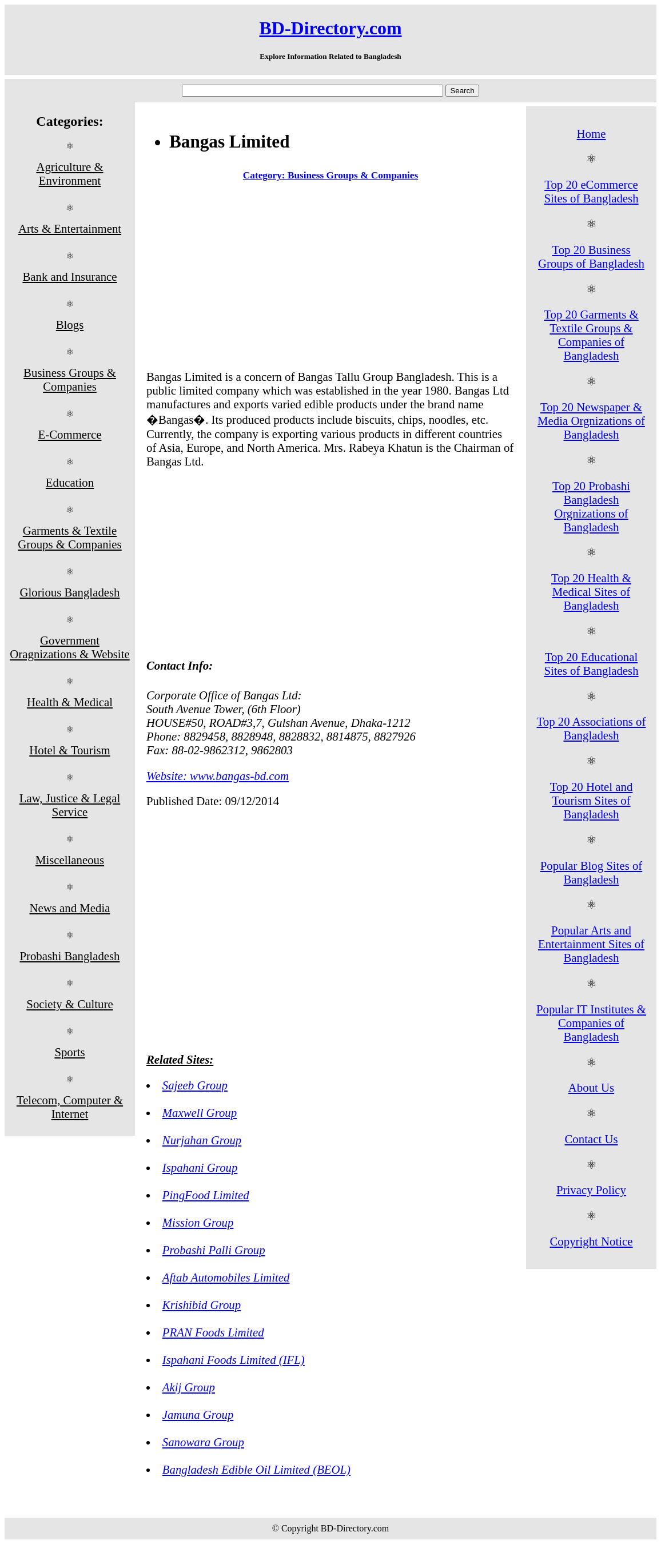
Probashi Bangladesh (69, 955)
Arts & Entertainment (69, 228)
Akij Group (188, 1387)
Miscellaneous (69, 859)
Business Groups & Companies (69, 379)
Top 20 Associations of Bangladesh (591, 728)
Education (70, 482)
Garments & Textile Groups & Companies (69, 537)
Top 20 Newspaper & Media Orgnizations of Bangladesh (591, 420)
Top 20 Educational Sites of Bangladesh (591, 663)
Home (591, 133)
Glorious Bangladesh (69, 592)
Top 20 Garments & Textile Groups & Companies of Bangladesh (591, 335)
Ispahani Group (200, 1167)
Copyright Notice (591, 1241)
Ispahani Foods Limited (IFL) (233, 1359)
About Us (591, 1087)
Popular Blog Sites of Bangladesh (591, 872)
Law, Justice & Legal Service (70, 804)
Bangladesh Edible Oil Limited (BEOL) (256, 1469)
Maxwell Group (199, 1112)
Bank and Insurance (69, 276)
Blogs (70, 324)
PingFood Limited (205, 1194)
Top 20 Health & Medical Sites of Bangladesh (591, 591)
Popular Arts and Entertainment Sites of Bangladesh (591, 944)
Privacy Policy (591, 1189)
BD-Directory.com (330, 28)
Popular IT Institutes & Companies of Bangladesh (591, 1022)
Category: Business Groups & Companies (330, 175)
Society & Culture (69, 1003)
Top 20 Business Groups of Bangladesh (591, 256)
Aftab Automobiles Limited (226, 1277)
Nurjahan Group (201, 1140)
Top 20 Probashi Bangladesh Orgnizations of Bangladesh (591, 506)
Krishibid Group (201, 1304)
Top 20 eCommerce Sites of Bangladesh (591, 191)
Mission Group (198, 1222)
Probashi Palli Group (213, 1249)
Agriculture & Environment (69, 173)
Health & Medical (70, 702)
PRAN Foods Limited (213, 1332)
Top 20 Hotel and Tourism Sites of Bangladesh (591, 800)
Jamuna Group (198, 1414)
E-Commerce (70, 434)
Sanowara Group (203, 1442)
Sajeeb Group (195, 1085)
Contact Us (591, 1138)
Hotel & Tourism (69, 750)
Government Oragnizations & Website (69, 647)
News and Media (70, 907)
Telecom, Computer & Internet (70, 1106)
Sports (69, 1051)
